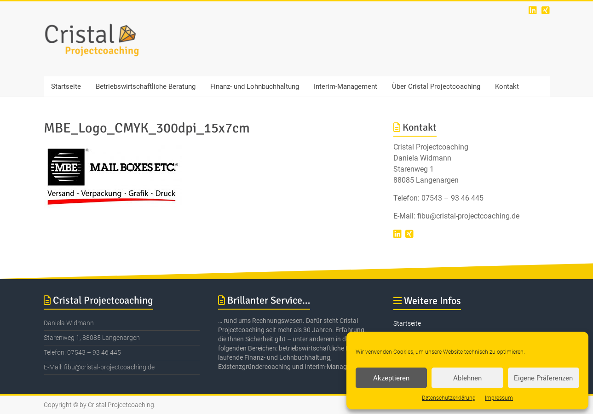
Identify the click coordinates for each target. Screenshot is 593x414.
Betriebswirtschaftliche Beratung (146, 86)
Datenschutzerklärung (449, 398)
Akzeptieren (391, 378)
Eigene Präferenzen (543, 378)
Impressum (499, 398)
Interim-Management (345, 86)
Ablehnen (467, 378)
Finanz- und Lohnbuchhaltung (254, 86)
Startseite (66, 86)
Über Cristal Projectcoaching (436, 86)
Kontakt (507, 86)
